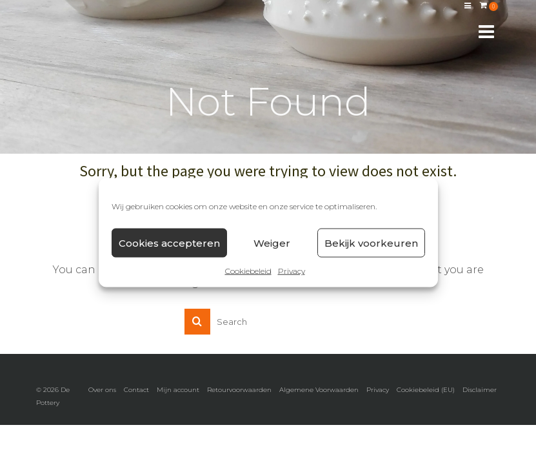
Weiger (271, 242)
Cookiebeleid (248, 271)
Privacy (291, 271)
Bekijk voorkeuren (371, 242)
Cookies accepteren (169, 242)
